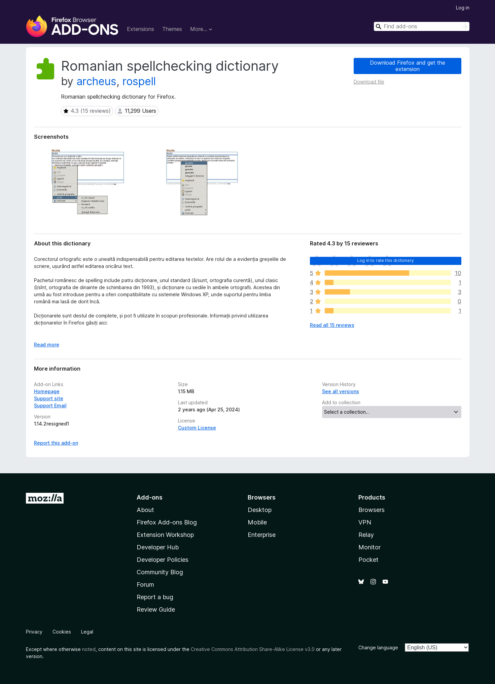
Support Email (50, 405)
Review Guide (156, 609)
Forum (145, 584)
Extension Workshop (165, 534)
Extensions (140, 29)
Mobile (257, 522)
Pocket (368, 559)
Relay (366, 534)
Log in (462, 7)
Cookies (61, 632)
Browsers (371, 509)
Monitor (369, 547)
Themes (172, 29)
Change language (378, 647)
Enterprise (262, 534)
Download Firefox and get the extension (407, 65)
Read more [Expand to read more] (46, 344)
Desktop (260, 509)
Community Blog (160, 572)
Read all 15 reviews (332, 325)
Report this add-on (56, 443)
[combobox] (421, 26)
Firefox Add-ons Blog (167, 522)
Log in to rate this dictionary (385, 260)
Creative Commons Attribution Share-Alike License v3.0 (253, 649)
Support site (48, 398)
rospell (139, 81)
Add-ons (150, 497)
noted (89, 649)
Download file (369, 81)
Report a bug (155, 597)
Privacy (34, 632)
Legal (87, 632)
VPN (364, 522)
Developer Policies (162, 559)
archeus (96, 81)
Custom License (197, 428)
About (145, 509)
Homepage (47, 391)
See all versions (340, 391)
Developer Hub (158, 547)
